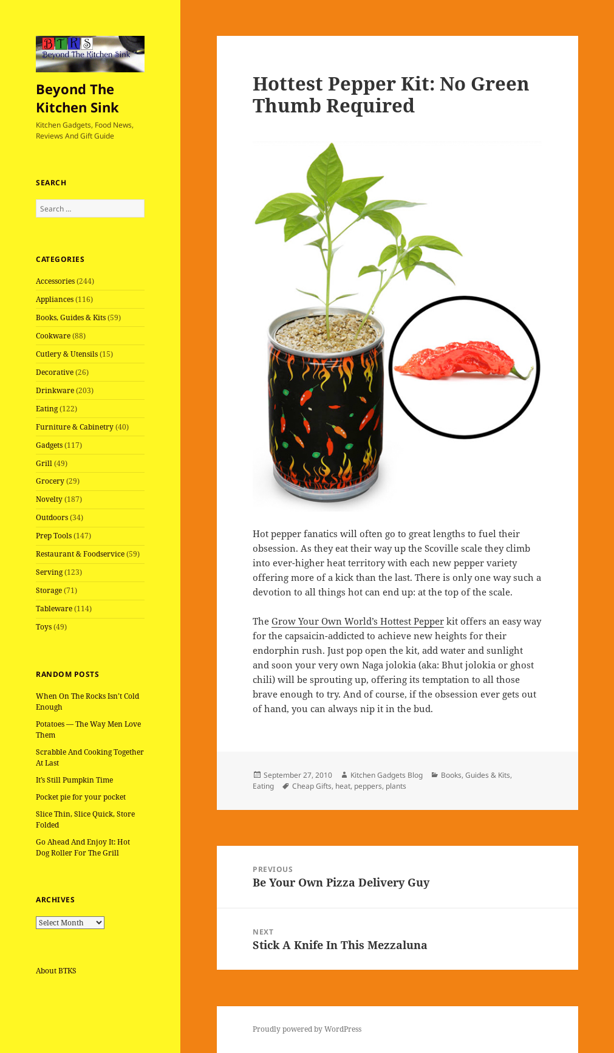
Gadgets (49, 445)
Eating (47, 408)
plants (396, 786)
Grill (44, 463)
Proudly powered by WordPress (307, 1029)
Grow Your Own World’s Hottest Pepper (357, 621)
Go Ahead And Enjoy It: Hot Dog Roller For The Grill (83, 847)
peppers (368, 786)
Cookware (53, 336)
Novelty (49, 499)
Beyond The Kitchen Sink (77, 98)
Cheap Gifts (312, 786)
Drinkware (55, 390)
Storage (49, 590)
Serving (49, 572)
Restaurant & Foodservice (80, 554)
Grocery (50, 481)
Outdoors (52, 517)
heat (342, 786)
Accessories (55, 281)
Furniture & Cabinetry (75, 427)
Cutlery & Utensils (67, 354)
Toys (44, 627)
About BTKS (56, 971)
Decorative (54, 372)
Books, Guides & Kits (71, 317)
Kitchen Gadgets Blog (386, 775)
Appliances (54, 299)
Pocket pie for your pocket (81, 797)
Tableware (54, 608)
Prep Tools (54, 535)
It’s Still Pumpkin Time (74, 780)
